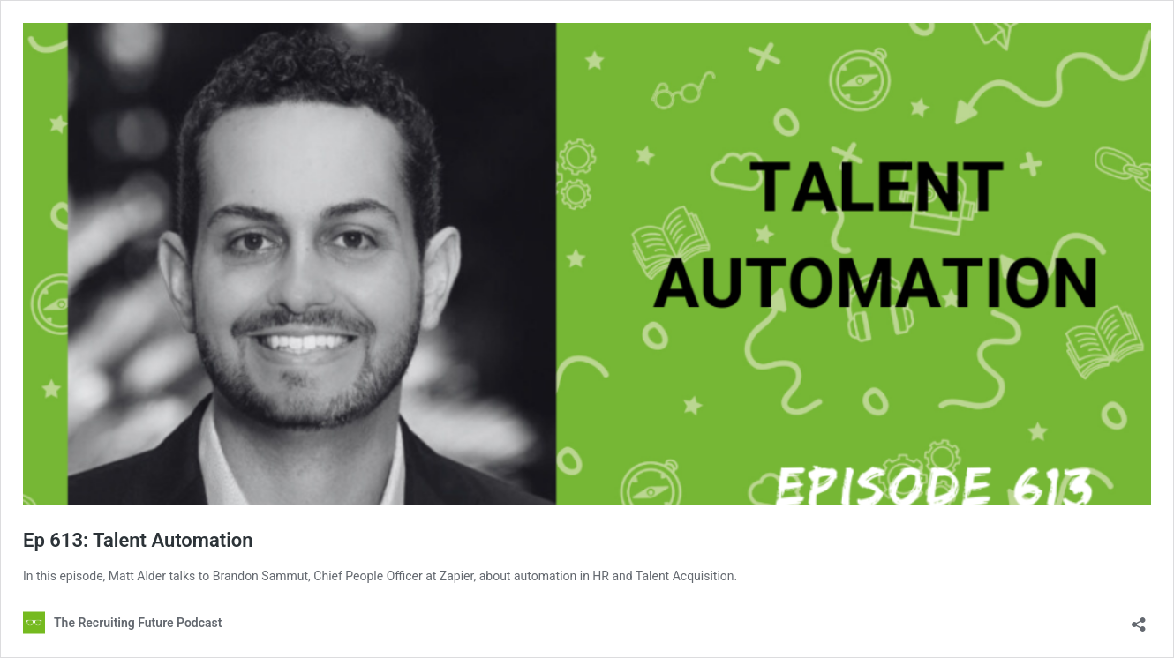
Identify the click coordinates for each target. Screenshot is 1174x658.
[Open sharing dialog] (1138, 618)
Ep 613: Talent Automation (138, 540)
